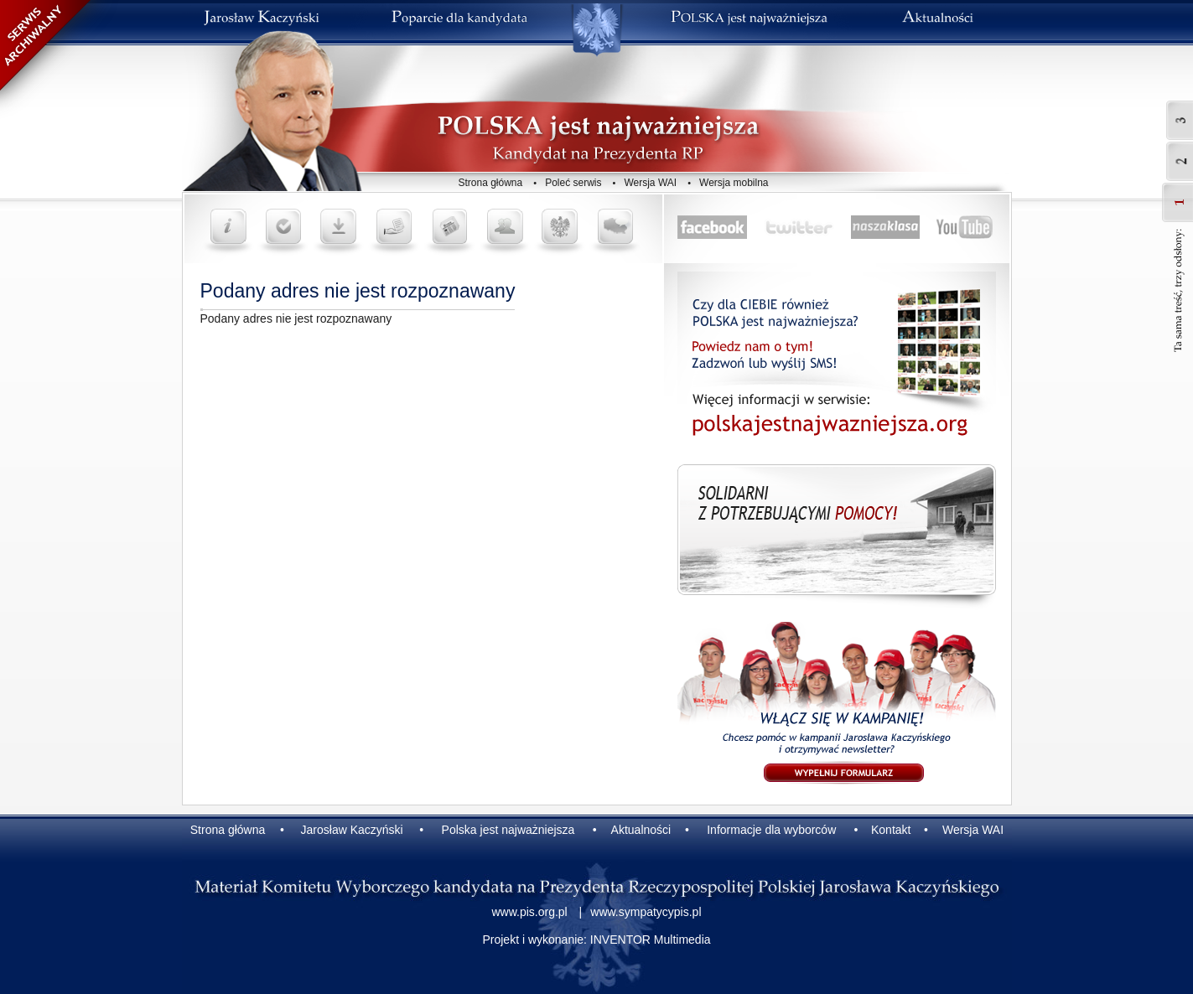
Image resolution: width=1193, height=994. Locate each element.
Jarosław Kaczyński (352, 829)
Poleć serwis (573, 183)
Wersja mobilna (733, 183)
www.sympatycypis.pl (645, 912)
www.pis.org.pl (529, 912)
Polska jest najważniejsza (508, 829)
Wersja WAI (650, 183)
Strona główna (491, 183)
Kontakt (890, 829)
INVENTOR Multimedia (650, 939)
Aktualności (641, 829)
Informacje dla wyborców (771, 829)
